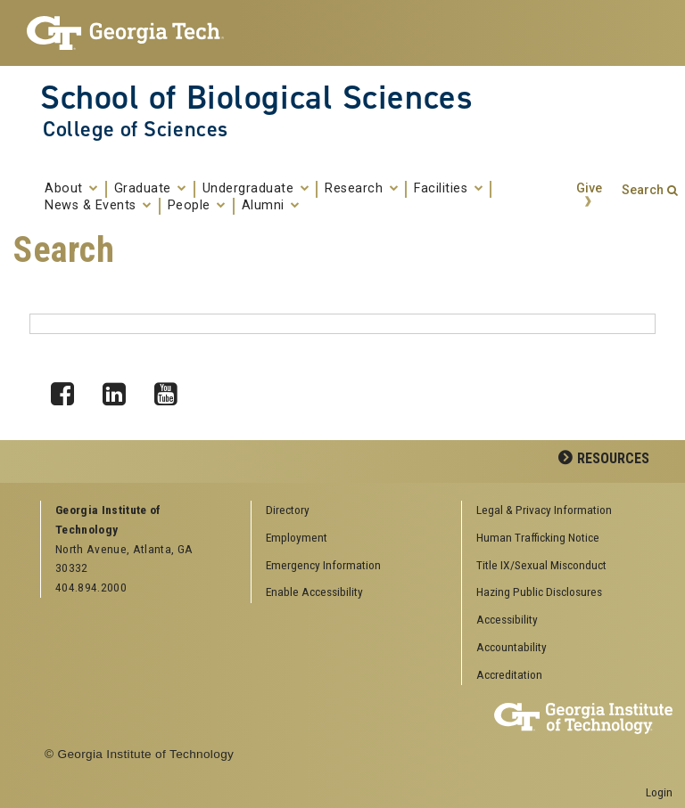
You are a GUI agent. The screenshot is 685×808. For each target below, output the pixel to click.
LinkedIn (120, 389)
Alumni (271, 206)
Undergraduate (255, 189)
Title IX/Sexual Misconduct (541, 565)
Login (659, 792)
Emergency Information (323, 565)
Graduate (150, 189)
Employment (296, 537)
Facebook (69, 389)
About (71, 189)
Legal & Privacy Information (544, 509)
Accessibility (507, 619)
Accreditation (509, 674)
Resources (613, 458)
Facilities (448, 189)
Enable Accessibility (314, 591)
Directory (287, 509)
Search (643, 190)
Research (361, 189)
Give (589, 188)
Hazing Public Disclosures (539, 591)
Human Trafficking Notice (537, 537)
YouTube (172, 389)
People (197, 206)
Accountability (511, 647)
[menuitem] (560, 511)
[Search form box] (342, 324)
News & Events (98, 206)
